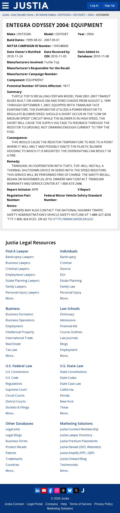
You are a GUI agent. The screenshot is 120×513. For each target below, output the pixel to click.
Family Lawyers (16, 286)
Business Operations (20, 320)
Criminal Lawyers (17, 269)
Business (13, 308)
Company (51, 504)
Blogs (64, 344)
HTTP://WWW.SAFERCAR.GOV (73, 219)
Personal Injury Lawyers (22, 292)
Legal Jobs (13, 429)
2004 (91, 14)
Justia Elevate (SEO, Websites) (80, 447)
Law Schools (70, 308)
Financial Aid (68, 326)
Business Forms (17, 441)
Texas (64, 407)
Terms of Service (81, 504)
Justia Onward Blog (73, 459)
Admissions (68, 320)
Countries (12, 465)
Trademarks (14, 459)
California (66, 390)
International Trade (19, 338)
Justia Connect (14, 504)
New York (66, 401)
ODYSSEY (79, 14)
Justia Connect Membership (79, 429)
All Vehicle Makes (46, 14)
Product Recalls (16, 447)
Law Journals (69, 338)
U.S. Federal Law (19, 366)
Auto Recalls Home (22, 14)
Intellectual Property (20, 332)
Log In (94, 5)
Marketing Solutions (76, 423)
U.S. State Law (71, 366)
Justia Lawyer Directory (76, 435)
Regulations (14, 384)
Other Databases (19, 423)
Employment (14, 326)
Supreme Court (16, 390)
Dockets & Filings (17, 407)
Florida (64, 395)
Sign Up (110, 5)
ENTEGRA (64, 14)
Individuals (69, 251)
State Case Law (70, 384)
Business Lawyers (18, 263)
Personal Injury (70, 292)
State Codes (68, 378)
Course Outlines (71, 332)
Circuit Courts (15, 395)
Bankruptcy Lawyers (20, 257)
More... (10, 298)
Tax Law (11, 350)
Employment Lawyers (20, 275)
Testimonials (69, 465)
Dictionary (67, 314)
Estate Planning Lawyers (23, 281)
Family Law (67, 286)
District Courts (16, 401)
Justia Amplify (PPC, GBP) (77, 453)
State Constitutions (73, 372)
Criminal (65, 263)
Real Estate (13, 344)
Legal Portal (34, 504)
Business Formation (19, 314)
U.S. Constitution (17, 372)
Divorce (65, 269)
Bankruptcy (68, 257)
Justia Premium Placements (79, 441)
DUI (62, 275)
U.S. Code (12, 378)
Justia (5, 14)
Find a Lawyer (17, 251)
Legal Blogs (14, 435)
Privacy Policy (103, 504)
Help (64, 504)
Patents (11, 453)
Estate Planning (71, 281)
